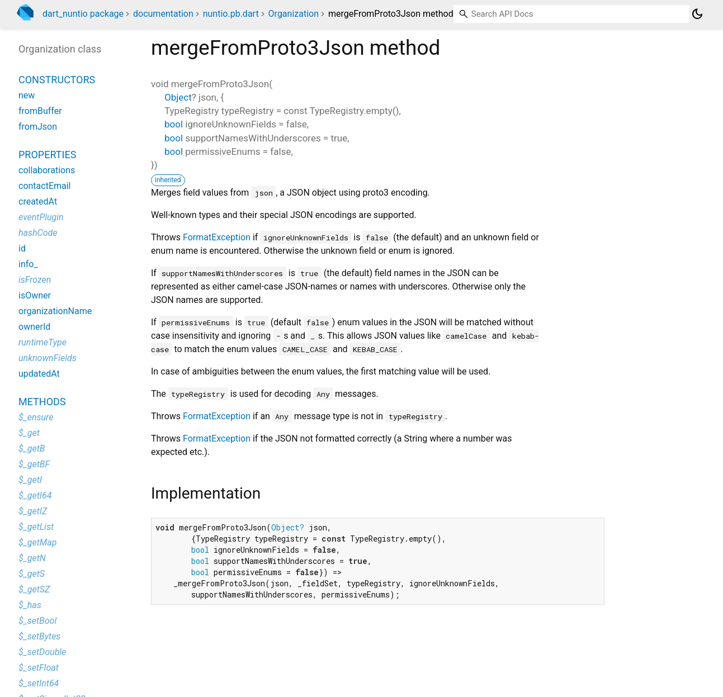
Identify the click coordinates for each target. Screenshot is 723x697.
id (22, 248)
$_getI (30, 480)
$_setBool (37, 620)
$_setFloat (38, 667)
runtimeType (42, 342)
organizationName (55, 311)
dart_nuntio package (83, 13)
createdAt (37, 201)
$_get (29, 433)
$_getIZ (32, 511)
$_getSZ (34, 589)
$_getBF (34, 464)
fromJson (37, 126)
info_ (28, 264)
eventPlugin (41, 217)
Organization (293, 13)
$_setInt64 (38, 683)
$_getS (31, 573)
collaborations (46, 170)
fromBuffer (40, 111)
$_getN (32, 558)
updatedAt (39, 373)
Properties (47, 154)
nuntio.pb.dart (231, 13)
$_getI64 (34, 495)
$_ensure (35, 417)
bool (173, 124)
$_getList (36, 526)
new (26, 95)
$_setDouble (42, 652)
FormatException (217, 237)
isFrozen (34, 279)
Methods (42, 401)
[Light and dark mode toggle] (697, 14)
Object (178, 97)
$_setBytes (39, 636)
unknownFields (47, 358)
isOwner (34, 295)
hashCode (37, 232)
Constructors (56, 80)
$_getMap (37, 542)
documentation (163, 13)
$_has (29, 605)
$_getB (31, 448)
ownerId (34, 326)
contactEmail (44, 186)
